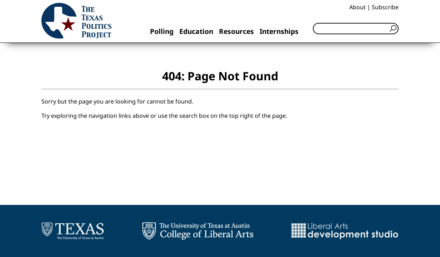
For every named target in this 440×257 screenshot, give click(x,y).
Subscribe (385, 7)
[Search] (356, 28)
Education (196, 31)
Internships (279, 31)
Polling (162, 31)
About (357, 7)
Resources (236, 31)
